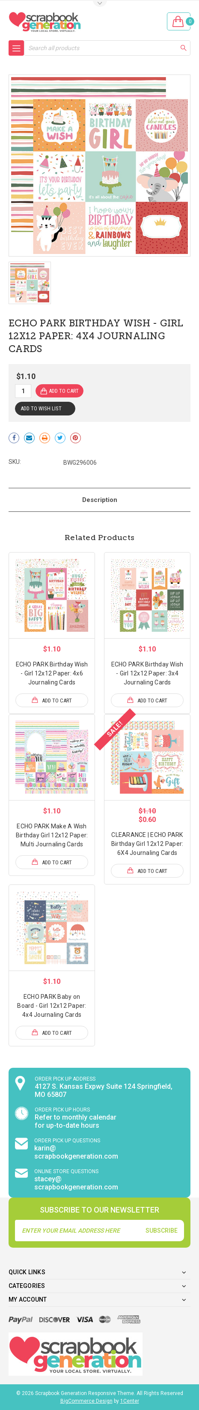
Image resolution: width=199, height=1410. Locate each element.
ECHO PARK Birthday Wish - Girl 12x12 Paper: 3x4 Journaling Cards (147, 673)
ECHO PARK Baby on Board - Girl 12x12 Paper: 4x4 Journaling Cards (51, 1005)
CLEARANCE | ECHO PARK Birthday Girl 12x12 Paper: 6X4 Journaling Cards (147, 843)
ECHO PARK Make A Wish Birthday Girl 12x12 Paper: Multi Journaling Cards (52, 835)
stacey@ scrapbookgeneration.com (76, 1183)
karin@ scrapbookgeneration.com (76, 1152)
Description (99, 500)
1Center (129, 1401)
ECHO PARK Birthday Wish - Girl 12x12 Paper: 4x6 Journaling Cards (52, 673)
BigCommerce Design (86, 1401)
